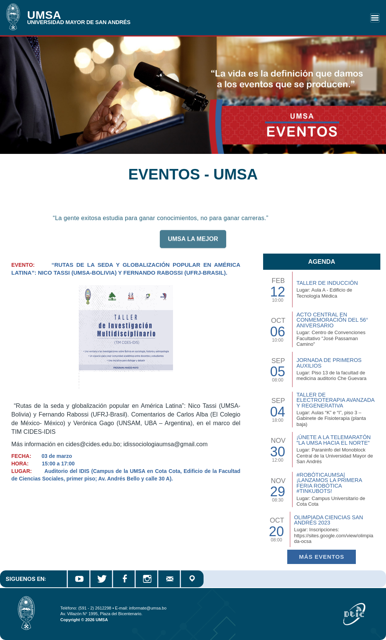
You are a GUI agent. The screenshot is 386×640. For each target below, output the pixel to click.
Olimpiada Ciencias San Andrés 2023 (328, 520)
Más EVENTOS (321, 556)
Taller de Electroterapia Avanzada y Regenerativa (335, 400)
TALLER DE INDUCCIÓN (327, 283)
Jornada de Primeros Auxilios (328, 362)
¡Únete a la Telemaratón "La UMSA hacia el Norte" (333, 439)
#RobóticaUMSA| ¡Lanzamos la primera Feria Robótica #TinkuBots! (329, 483)
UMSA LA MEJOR (193, 242)
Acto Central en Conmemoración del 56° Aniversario (332, 320)
